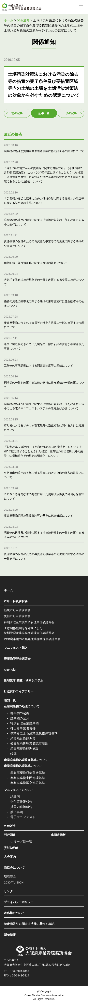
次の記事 (71, 113)
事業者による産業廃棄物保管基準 (34, 733)
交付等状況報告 (21, 801)
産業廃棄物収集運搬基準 (27, 772)
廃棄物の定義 (19, 713)
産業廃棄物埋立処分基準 (27, 783)
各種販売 (10, 826)
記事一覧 (44, 113)
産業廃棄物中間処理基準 (27, 778)
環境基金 (10, 876)
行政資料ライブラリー (19, 691)
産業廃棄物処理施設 (24, 748)
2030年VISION (13, 882)
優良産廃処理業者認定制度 (29, 743)
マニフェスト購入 (16, 647)
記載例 (15, 796)
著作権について (14, 913)
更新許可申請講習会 (17, 616)
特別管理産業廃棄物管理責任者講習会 (29, 622)
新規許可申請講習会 (17, 610)
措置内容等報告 (21, 807)
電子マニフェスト (23, 817)
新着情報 (10, 934)
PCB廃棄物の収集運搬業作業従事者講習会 (32, 639)
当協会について (14, 867)
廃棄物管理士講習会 (17, 658)
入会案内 (10, 856)
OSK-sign (10, 669)
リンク (8, 891)
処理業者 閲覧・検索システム (23, 680)
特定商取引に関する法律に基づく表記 (29, 924)
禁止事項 (16, 812)
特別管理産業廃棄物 (24, 723)
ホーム (8, 590)
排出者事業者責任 (23, 728)
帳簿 (13, 753)
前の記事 (16, 113)
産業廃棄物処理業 (23, 738)
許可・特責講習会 (16, 601)
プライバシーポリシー (19, 902)
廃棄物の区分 (19, 718)
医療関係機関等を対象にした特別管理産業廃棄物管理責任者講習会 (29, 630)
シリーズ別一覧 (21, 841)
